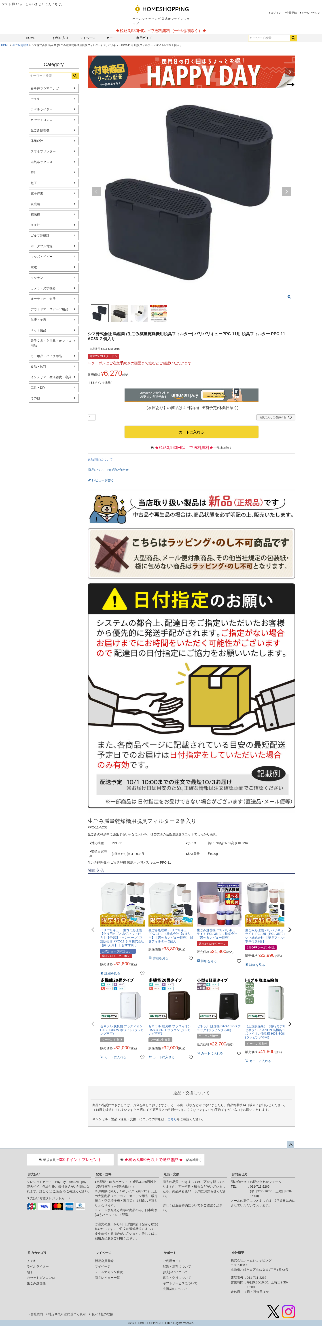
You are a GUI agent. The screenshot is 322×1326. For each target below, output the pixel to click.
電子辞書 (37, 193)
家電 (34, 267)
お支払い (34, 1174)
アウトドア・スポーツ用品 (49, 309)
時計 (34, 172)
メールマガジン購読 (109, 1272)
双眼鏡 (35, 204)
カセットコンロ (42, 120)
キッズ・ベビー (42, 256)
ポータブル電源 (42, 246)
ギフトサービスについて (180, 1283)
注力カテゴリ (37, 1253)
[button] (93, 930)
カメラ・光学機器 (43, 288)
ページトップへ (290, 1144)
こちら (172, 1119)
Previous (93, 72)
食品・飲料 (38, 366)
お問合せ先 (239, 1174)
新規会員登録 (104, 1261)
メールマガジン (310, 12)
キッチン (37, 277)
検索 (293, 38)
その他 (35, 398)
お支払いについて (175, 1272)
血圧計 (35, 225)
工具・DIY (38, 387)
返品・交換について (177, 1277)
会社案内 (36, 1314)
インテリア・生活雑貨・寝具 (51, 377)
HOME (30, 38)
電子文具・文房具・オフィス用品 (51, 343)
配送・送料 (103, 1174)
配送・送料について (177, 1266)
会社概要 (238, 1253)
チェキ (35, 99)
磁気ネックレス (42, 162)
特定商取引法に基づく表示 (67, 1314)
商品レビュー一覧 (107, 1277)
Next (289, 72)
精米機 (35, 214)
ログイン (276, 12)
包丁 (34, 183)
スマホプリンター (43, 151)
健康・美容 (38, 320)
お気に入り (60, 38)
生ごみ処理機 (20, 45)
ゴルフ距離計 (40, 235)
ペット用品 (38, 330)
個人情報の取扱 (102, 1314)
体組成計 (37, 141)
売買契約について (175, 1289)
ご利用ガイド (142, 38)
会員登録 (291, 12)
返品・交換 (171, 1174)
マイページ (87, 38)
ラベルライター (42, 109)
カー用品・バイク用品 (46, 356)
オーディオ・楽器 (43, 298)
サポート (170, 1253)
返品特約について (100, 459)
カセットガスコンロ (41, 1277)
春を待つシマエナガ (45, 88)
